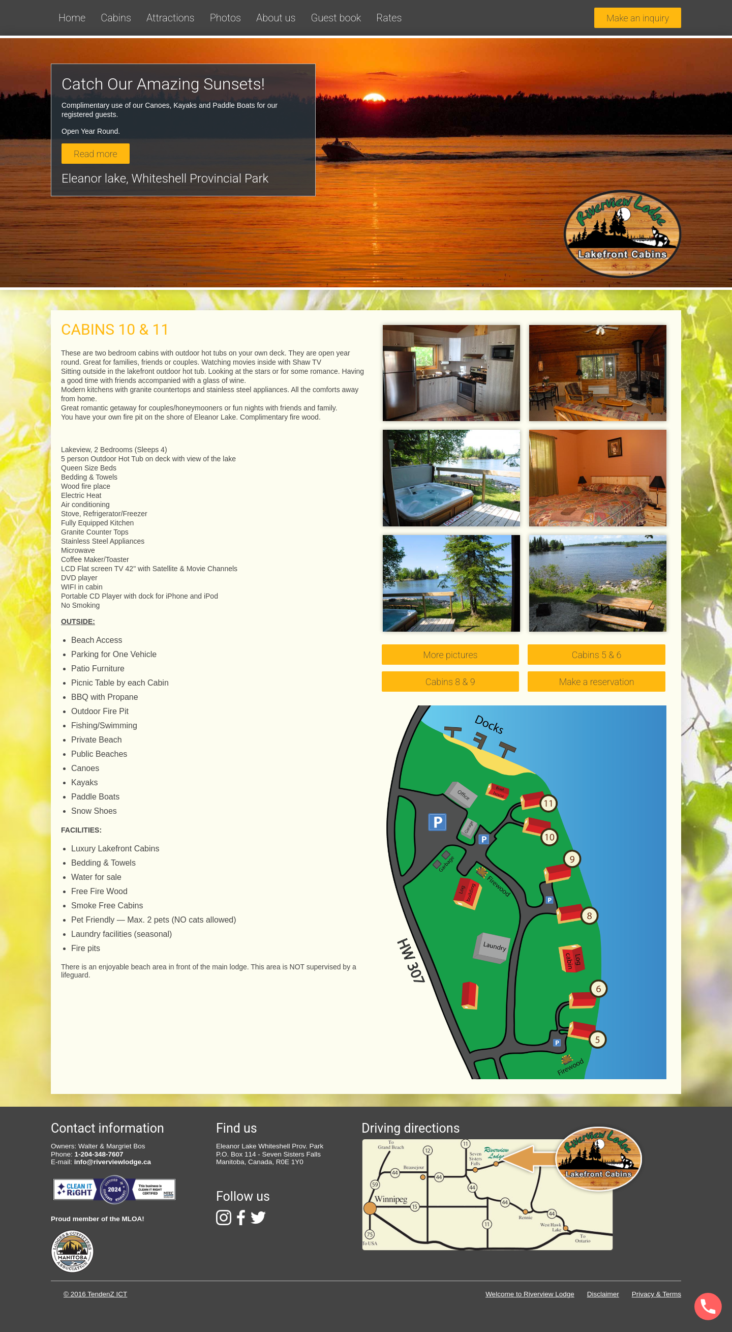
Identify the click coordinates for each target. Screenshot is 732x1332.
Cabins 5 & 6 (597, 654)
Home (71, 18)
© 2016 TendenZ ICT (95, 1294)
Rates (389, 18)
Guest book (336, 18)
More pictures (450, 654)
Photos (225, 18)
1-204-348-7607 (99, 1154)
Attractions (170, 18)
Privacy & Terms (656, 1294)
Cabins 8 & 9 (450, 681)
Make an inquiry (637, 18)
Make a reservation (596, 681)
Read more (95, 154)
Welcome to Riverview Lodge (529, 1294)
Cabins (116, 18)
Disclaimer (603, 1294)
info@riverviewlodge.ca (112, 1162)
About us (275, 18)
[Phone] (679, 1307)
